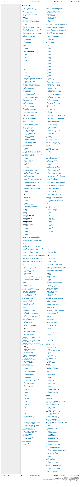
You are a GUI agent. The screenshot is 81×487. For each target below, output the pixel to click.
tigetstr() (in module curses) (28, 361)
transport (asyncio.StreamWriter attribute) (54, 298)
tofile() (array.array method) (51, 131)
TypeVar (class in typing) (51, 452)
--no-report (50, 224)
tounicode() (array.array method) (52, 195)
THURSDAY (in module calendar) (29, 355)
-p (25, 408)
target (23, 69)
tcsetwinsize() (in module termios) (29, 122)
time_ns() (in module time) (27, 385)
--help (26, 395)
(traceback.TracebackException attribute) (33, 277)
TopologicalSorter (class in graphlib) (53, 175)
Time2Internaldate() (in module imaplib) (30, 379)
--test (26, 58)
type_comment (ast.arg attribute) (52, 404)
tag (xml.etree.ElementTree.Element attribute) (31, 26)
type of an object (49, 398)
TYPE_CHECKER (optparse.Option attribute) (55, 401)
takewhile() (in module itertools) (28, 36)
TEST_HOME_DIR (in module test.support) (31, 237)
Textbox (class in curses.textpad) (29, 291)
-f (48, 237)
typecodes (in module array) (52, 419)
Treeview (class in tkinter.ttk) (52, 312)
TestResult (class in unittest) (28, 262)
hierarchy (50, 377)
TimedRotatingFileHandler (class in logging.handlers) (33, 387)
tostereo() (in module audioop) (52, 179)
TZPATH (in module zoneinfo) (52, 471)
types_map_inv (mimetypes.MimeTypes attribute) (56, 450)
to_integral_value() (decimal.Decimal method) (55, 118)
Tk (46, 38)
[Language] (14, 1)
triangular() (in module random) (52, 313)
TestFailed (24, 243)
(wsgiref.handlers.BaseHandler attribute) (56, 268)
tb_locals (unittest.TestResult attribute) (30, 97)
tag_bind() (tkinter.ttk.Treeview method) (30, 27)
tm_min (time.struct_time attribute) (53, 96)
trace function (49, 251)
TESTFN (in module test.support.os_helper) (31, 246)
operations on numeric (53, 440)
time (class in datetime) (27, 370)
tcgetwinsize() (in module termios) (29, 109)
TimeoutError (25, 434)
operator (26, 195)
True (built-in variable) (50, 319)
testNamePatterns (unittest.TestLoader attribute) (32, 261)
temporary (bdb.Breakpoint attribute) (29, 169)
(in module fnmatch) (52, 294)
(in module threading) (29, 432)
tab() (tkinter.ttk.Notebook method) (29, 14)
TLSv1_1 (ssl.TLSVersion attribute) (53, 84)
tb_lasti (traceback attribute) (28, 94)
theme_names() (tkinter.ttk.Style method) (30, 313)
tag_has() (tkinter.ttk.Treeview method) (30, 30)
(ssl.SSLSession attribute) (30, 371)
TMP (47, 106)
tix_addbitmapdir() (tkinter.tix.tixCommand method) (56, 24)
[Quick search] (65, 1)
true (47, 318)
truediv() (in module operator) (52, 321)
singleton (50, 352)
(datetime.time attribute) (53, 462)
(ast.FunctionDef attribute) (53, 408)
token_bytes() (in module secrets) (53, 140)
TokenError (48, 145)
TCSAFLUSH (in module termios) (29, 115)
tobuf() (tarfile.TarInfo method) (52, 124)
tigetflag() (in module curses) (28, 358)
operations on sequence (53, 441)
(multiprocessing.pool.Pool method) (32, 182)
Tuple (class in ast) (50, 355)
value (49, 328)
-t (48, 248)
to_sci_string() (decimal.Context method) (54, 119)
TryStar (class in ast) (50, 335)
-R (48, 245)
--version (50, 233)
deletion (26, 70)
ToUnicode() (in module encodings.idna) (54, 197)
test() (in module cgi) (26, 207)
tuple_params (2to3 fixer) (51, 358)
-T (48, 249)
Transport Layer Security (51, 301)
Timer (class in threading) (27, 437)
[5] (58, 350)
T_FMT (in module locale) (27, 8)
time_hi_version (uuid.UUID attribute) (30, 380)
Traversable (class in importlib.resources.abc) (55, 303)
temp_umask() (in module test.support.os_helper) (32, 154)
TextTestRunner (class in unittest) (29, 306)
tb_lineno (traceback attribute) (28, 96)
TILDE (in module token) (27, 362)
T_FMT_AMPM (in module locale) (29, 9)
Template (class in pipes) (27, 160)
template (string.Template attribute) (29, 163)
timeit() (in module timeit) (27, 416)
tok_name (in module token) (52, 133)
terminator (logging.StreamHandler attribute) (31, 188)
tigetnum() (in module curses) (28, 359)
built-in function (51, 347)
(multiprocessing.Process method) (32, 183)
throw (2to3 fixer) (25, 350)
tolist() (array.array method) (51, 158)
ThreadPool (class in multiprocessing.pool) (31, 343)
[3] (31, 434)
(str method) (50, 21)
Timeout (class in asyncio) (27, 420)
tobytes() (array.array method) (52, 125)
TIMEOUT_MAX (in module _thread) (30, 431)
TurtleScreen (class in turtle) (52, 368)
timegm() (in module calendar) (28, 389)
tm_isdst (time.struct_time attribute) (53, 94)
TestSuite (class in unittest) (28, 270)
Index (39, 1)
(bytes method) (51, 18)
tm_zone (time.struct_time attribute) (53, 105)
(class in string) (28, 161)
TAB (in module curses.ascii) (28, 12)
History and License (70, 480)
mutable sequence (52, 435)
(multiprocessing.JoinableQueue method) (33, 85)
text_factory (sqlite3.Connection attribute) (30, 289)
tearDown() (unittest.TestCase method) (30, 124)
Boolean (50, 373)
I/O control (50, 340)
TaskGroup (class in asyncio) (28, 88)
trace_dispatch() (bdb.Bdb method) (53, 253)
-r (48, 243)
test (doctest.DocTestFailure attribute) (30, 204)
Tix (46, 23)
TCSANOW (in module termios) (28, 116)
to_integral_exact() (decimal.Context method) (55, 115)
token (47, 134)
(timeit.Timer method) (29, 417)
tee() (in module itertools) (27, 127)
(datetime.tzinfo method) (53, 469)
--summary (50, 227)
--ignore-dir (50, 218)
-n (25, 407)
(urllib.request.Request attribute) (55, 393)
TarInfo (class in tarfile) (27, 79)
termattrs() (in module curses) (28, 176)
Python (4, 1)
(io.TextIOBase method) (30, 133)
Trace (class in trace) (50, 207)
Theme (57, 1)
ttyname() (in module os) (51, 343)
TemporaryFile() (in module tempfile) (29, 172)
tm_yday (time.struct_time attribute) (53, 102)
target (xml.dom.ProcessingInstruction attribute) (32, 78)
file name (27, 167)
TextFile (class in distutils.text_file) (29, 297)
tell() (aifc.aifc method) (27, 128)
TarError (24, 45)
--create (26, 52)
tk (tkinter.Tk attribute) (50, 42)
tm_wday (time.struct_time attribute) (53, 100)
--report (49, 225)
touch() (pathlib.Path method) (52, 191)
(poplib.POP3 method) (53, 172)
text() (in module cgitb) (27, 285)
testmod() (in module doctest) (28, 259)
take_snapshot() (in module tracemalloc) (30, 35)
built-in (49, 431)
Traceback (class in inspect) (52, 259)
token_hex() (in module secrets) (52, 142)
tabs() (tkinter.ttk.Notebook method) (29, 20)
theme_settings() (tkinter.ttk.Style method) (31, 315)
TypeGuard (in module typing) (52, 428)
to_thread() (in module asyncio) (52, 121)
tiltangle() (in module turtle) (28, 365)
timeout (24, 419)
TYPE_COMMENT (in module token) (53, 411)
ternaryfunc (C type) (26, 197)
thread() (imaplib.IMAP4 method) (29, 321)
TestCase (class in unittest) (28, 242)
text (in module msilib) (27, 274)
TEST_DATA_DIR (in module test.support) (31, 236)
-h (25, 405)
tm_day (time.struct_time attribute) (53, 90)
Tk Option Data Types (50, 43)
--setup (26, 401)
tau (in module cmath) (27, 90)
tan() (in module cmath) (27, 38)
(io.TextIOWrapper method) (30, 134)
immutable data (51, 379)
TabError (24, 15)
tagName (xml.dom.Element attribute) (30, 32)
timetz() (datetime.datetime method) (53, 12)
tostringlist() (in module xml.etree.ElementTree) (55, 182)
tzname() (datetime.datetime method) (53, 465)
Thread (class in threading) (28, 319)
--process (27, 398)
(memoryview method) (53, 127)
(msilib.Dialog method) (29, 286)
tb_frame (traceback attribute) (28, 93)
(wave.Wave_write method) (30, 143)
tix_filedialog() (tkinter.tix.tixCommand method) (55, 29)
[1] (26, 72)
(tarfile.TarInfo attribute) (53, 392)
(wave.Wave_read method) (30, 142)
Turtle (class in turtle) (50, 362)
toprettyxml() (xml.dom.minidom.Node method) (55, 176)
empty (49, 349)
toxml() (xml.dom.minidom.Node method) (54, 200)
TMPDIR (48, 108)
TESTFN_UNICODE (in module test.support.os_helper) (33, 255)
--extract (26, 54)
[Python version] (25, 1)
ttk (46, 337)
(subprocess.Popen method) (31, 185)
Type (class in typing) (50, 387)
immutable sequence (52, 432)
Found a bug (77, 484)
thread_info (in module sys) (28, 322)
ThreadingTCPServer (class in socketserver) (31, 340)
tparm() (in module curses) (51, 201)
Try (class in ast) (49, 334)
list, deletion (27, 75)
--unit (26, 402)
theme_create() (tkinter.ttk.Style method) (30, 312)
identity (26, 200)
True (47, 316)
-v (25, 67)
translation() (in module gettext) (52, 297)
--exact (49, 151)
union (49, 385)
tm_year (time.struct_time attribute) (53, 103)
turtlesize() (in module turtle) (52, 370)
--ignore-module (51, 219)
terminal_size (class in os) (27, 178)
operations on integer (52, 437)
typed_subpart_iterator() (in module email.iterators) (56, 422)
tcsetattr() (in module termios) (28, 119)
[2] (30, 434)
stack (49, 206)
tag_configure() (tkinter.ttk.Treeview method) (31, 29)
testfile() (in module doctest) (28, 245)
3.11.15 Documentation (32, 1)
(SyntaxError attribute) (29, 276)
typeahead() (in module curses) (52, 414)
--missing (50, 222)
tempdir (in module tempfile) (28, 155)
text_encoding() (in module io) (28, 288)
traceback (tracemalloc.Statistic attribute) (54, 262)
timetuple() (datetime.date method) (53, 9)
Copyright (65, 477)
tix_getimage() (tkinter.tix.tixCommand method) (55, 32)
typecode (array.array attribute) (52, 417)
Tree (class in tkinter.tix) (51, 309)
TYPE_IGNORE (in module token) (53, 413)
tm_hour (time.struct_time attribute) (53, 93)
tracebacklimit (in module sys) (52, 271)
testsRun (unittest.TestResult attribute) (30, 268)
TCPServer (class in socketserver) (29, 112)
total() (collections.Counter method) (53, 183)
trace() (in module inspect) (51, 252)
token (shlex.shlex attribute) (51, 139)
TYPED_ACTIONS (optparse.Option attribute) (55, 420)
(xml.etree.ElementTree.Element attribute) (33, 279)
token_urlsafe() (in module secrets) (53, 143)
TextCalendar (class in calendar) (29, 292)
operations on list (51, 383)
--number (27, 396)
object (49, 258)
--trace (49, 230)
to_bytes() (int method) (50, 109)
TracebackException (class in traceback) (54, 270)
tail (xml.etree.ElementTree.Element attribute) (31, 33)
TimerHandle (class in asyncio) (28, 440)
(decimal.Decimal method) (53, 112)
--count (49, 212)
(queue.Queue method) (29, 87)
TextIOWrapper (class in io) (28, 303)
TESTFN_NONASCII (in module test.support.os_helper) (34, 248)
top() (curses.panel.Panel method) (53, 170)
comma (49, 285)
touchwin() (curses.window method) (53, 194)
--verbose (27, 60)
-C (48, 236)
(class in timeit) (28, 438)
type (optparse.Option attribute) (52, 389)
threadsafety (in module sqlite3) (28, 349)
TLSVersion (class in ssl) (51, 88)
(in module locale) (28, 295)
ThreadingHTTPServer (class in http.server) (31, 337)
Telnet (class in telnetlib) (27, 145)
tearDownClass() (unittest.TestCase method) (31, 125)
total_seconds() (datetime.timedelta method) (55, 189)
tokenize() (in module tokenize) (52, 157)
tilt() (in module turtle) (26, 364)
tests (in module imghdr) (27, 264)
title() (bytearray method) (51, 17)
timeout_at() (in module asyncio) (29, 429)
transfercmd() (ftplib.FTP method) (53, 286)
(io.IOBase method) (29, 131)
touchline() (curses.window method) (53, 192)
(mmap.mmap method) (29, 136)
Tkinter (47, 45)
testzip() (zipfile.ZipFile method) (28, 271)
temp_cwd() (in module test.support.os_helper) (32, 151)
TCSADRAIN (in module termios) (29, 113)
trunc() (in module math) (51, 322)
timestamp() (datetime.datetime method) (54, 8)
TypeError (48, 425)
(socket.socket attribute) (53, 391)
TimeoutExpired (25, 435)
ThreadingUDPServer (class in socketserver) (31, 341)
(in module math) (28, 39)
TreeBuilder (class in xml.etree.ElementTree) (55, 310)
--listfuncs (50, 221)
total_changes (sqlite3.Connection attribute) (55, 185)
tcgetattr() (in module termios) (28, 106)
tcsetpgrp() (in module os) (27, 121)
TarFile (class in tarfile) (27, 49)
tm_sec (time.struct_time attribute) (53, 99)
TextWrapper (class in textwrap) (29, 310)
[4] (56, 258)
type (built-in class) (50, 386)
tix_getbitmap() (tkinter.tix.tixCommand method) (56, 30)
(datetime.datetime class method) (55, 130)
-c (25, 61)
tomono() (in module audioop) (52, 166)
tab (23, 11)
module (26, 18)
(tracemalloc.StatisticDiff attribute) (55, 264)
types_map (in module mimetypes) (53, 447)
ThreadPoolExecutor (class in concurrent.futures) (32, 344)
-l (48, 240)
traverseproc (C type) (50, 307)
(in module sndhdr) (29, 265)
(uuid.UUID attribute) (29, 373)
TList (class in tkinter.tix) (51, 79)
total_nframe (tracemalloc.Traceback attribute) (55, 186)
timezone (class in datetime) (52, 14)
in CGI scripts (51, 274)
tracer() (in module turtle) (51, 280)
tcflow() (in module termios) (28, 103)
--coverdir (50, 213)
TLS (47, 81)
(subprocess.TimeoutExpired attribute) (33, 425)
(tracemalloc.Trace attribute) (54, 265)
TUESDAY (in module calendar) (52, 344)
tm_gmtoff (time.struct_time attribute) (53, 91)
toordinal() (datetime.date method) (53, 167)
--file (49, 215)
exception (50, 426)
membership (27, 201)
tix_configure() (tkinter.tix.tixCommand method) (55, 27)
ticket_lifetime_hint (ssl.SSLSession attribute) (31, 356)
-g (48, 239)
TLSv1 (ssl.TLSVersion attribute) (52, 82)
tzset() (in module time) (51, 472)
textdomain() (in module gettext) (29, 294)
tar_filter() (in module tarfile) (28, 43)
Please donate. (77, 482)
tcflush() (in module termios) (28, 105)
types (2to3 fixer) (49, 443)
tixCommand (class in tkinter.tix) (52, 36)
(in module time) (28, 377)
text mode (24, 283)
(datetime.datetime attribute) (54, 461)
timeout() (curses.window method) (29, 426)
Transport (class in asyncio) (51, 300)
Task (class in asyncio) (27, 82)
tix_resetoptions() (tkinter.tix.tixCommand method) (56, 35)
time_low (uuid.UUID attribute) (28, 382)
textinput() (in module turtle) (28, 298)
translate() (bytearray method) (52, 291)
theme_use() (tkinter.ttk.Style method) (30, 316)
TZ (46, 457)
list (25, 72)
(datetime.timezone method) (54, 468)
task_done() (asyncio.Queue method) (30, 84)
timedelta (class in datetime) (28, 386)
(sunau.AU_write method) (30, 140)
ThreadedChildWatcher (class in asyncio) (30, 326)
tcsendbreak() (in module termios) (29, 118)
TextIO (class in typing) (27, 300)
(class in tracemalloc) (52, 209)
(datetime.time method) (53, 466)
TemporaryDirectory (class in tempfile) (30, 170)
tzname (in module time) (51, 463)
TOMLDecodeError (50, 161)
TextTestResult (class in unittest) (29, 304)
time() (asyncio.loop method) (28, 374)
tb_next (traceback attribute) (28, 99)
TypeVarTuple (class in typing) (52, 453)
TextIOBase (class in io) (27, 301)
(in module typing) (52, 356)
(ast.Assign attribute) (52, 405)
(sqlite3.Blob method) (29, 137)
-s (25, 411)
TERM (23, 175)
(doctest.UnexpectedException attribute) (33, 206)
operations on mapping (53, 438)
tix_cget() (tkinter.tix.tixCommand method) (54, 26)
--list (26, 57)
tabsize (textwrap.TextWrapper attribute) (30, 21)
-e (25, 63)
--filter (26, 55)
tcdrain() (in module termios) (28, 102)
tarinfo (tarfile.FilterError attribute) (29, 81)
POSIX (26, 347)
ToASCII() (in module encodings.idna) (53, 122)
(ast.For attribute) (51, 407)
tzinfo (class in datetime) (51, 459)
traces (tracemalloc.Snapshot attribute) (54, 282)
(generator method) (29, 353)
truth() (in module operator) (51, 329)
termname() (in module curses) (28, 192)
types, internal (49, 446)
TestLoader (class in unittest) (28, 256)
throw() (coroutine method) (27, 352)
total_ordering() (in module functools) (53, 188)
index (78, 1)
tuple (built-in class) (50, 353)
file (25, 166)
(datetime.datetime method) (30, 376)
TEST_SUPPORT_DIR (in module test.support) (32, 240)
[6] (59, 350)
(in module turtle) (51, 20)
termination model (26, 186)
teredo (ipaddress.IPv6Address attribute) (30, 173)
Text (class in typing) (26, 273)
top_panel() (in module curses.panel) (53, 173)
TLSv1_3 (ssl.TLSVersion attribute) (53, 87)
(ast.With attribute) (52, 410)
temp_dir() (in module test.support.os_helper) (31, 152)
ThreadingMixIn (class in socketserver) (30, 338)
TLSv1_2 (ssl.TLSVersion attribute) (53, 85)
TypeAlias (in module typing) (52, 416)
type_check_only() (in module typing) (53, 399)
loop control (27, 76)
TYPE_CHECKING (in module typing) (54, 402)
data (26, 24)
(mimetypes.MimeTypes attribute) (55, 449)
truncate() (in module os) (51, 323)
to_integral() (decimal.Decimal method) (54, 113)
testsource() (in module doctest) (29, 267)
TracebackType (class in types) (52, 276)
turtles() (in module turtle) (51, 367)
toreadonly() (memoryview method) (53, 178)
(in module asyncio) (29, 428)
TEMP (23, 149)
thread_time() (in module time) (28, 323)
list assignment (28, 73)
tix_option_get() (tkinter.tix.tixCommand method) (56, 33)
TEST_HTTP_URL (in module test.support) (31, 239)
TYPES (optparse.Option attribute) (53, 444)
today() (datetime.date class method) (53, 128)
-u (25, 413)
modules (75, 1)
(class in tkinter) (51, 39)
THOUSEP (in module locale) (28, 318)
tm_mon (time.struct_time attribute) (53, 97)
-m (48, 242)
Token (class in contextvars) (51, 137)
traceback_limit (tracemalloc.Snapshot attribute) (56, 267)
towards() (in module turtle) (51, 198)
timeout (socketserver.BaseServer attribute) (31, 422)
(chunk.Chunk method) (29, 130)
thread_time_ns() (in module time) (29, 325)
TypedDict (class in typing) (51, 423)
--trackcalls (50, 231)
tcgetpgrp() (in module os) (27, 108)
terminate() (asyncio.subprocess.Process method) (32, 179)
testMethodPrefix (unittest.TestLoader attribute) (32, 258)
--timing (49, 228)
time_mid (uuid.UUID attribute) (28, 383)
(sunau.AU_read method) (30, 139)
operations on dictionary (53, 382)
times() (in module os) (27, 441)
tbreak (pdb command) (27, 100)
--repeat (26, 399)
